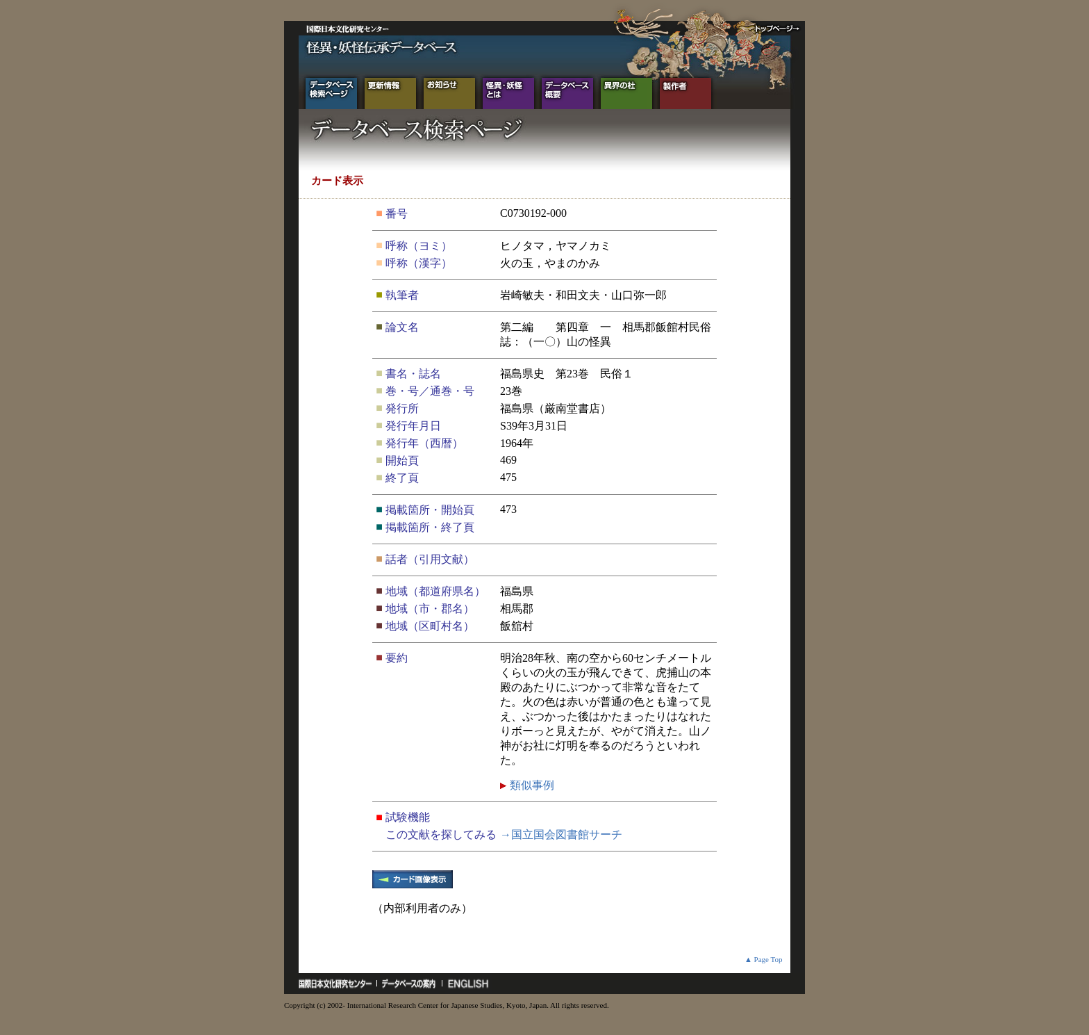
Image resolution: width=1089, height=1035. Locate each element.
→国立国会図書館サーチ (561, 834)
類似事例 (530, 785)
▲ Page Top (764, 959)
